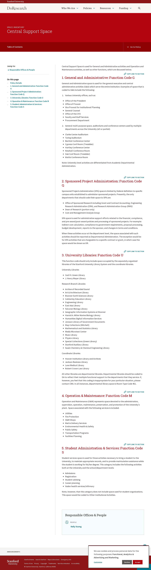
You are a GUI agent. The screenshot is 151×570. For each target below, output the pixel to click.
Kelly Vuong (76, 526)
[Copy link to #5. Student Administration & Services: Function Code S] (134, 444)
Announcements (13, 552)
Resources (105, 8)
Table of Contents (15, 47)
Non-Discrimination (64, 563)
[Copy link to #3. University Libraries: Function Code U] (134, 251)
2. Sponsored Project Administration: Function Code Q (25, 92)
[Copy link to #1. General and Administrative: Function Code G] (134, 74)
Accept (137, 562)
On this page (13, 79)
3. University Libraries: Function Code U (26, 97)
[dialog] (118, 556)
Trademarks (52, 563)
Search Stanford (41, 560)
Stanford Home (29, 560)
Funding (123, 8)
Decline (127, 562)
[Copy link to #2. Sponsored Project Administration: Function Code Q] (134, 177)
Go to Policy (135, 47)
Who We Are (68, 8)
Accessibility (75, 563)
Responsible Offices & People (22, 70)
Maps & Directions (53, 560)
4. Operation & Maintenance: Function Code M (29, 101)
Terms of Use (28, 563)
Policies (87, 8)
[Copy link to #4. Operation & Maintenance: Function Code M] (134, 392)
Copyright (44, 563)
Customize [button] (98, 562)
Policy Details (16, 83)
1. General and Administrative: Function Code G (29, 87)
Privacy (36, 563)
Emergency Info (66, 560)
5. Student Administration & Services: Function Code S (26, 105)
